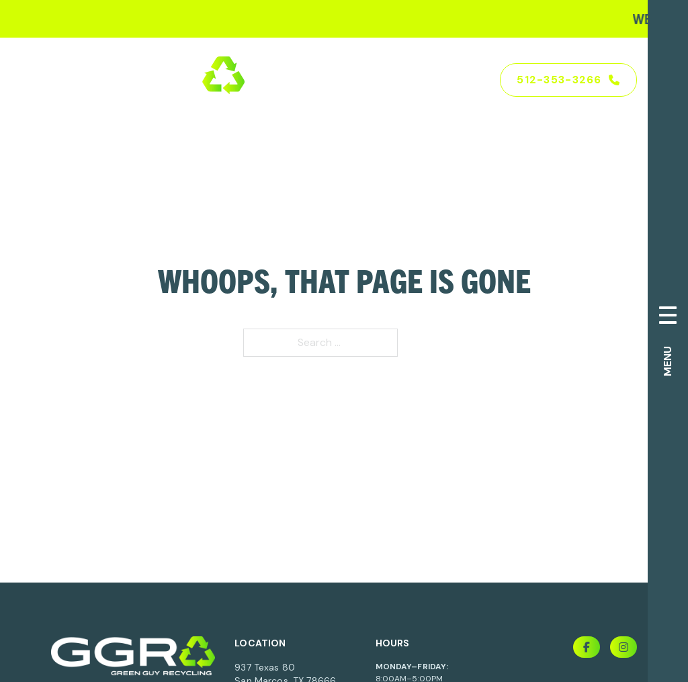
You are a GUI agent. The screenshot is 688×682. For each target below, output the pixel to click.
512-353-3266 (568, 80)
